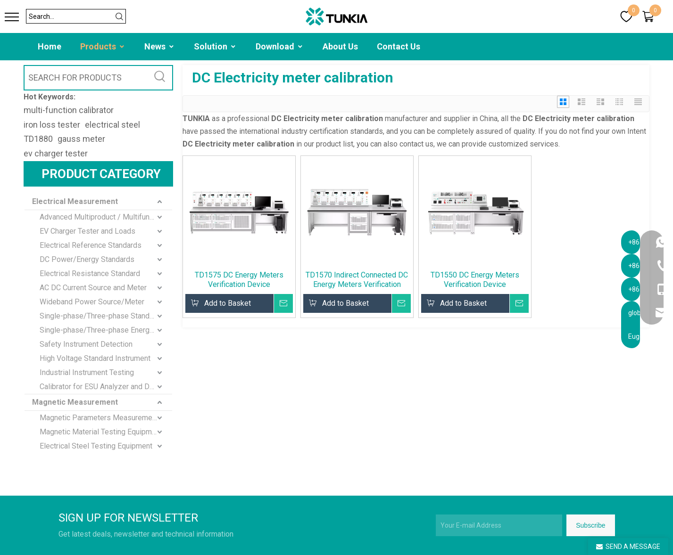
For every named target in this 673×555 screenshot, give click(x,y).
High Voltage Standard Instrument (95, 358)
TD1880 (38, 139)
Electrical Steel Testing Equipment (96, 445)
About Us (340, 46)
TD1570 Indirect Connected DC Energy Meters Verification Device (357, 279)
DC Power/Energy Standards (87, 259)
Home (49, 46)
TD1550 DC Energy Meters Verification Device (475, 279)
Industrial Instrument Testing (87, 372)
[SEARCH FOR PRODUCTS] (87, 78)
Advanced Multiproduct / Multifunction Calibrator (106, 216)
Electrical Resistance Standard (90, 273)
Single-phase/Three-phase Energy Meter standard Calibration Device (106, 330)
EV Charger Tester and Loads (87, 231)
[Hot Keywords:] (160, 78)
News (159, 46)
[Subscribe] (590, 525)
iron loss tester (52, 125)
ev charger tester (56, 153)
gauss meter (81, 139)
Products (102, 46)
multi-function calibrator (69, 110)
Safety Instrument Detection (86, 344)
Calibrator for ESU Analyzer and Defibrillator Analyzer (106, 386)
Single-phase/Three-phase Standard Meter (106, 315)
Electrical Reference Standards (90, 245)
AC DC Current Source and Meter (93, 287)
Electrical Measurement (75, 201)
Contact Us (398, 46)
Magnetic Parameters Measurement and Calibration (106, 417)
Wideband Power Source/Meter (92, 301)
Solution (215, 46)
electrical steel (112, 125)
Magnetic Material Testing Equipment (101, 431)
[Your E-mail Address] (499, 525)
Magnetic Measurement (75, 402)
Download (280, 46)
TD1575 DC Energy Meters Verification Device (239, 279)
